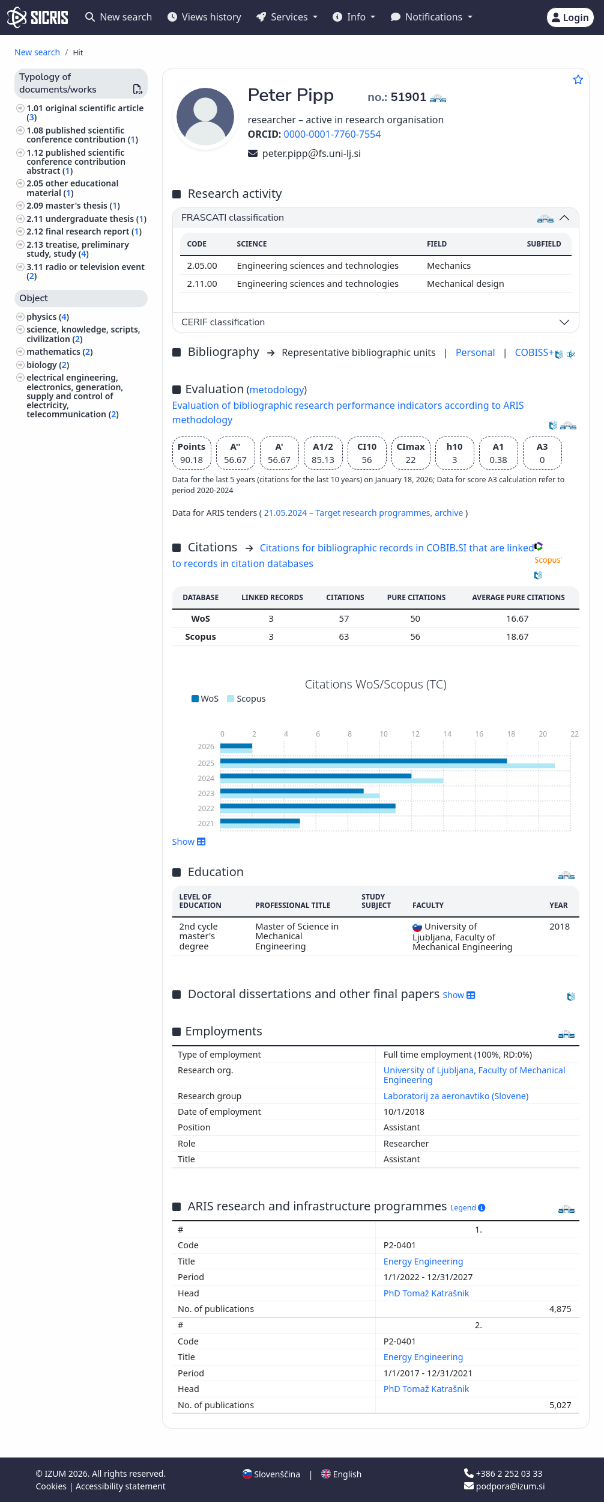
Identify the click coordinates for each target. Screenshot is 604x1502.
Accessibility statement (121, 1486)
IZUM (56, 1473)
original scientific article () (84, 112)
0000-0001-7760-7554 (332, 134)
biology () (47, 364)
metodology (277, 389)
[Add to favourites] (578, 79)
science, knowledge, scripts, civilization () (83, 333)
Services (283, 16)
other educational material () (72, 187)
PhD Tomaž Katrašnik (427, 1293)
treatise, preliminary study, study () (77, 249)
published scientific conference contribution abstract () (75, 161)
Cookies (52, 1486)
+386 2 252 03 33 (503, 1473)
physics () (47, 316)
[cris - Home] (37, 17)
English (341, 1474)
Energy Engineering (424, 1261)
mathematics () (59, 351)
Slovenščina (271, 1474)
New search (118, 16)
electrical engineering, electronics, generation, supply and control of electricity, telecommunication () (74, 396)
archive (450, 512)
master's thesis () (83, 205)
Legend (468, 1208)
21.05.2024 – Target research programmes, (349, 512)
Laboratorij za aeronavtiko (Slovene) (456, 1096)
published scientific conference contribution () (82, 134)
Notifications (428, 16)
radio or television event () (85, 271)
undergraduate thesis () (96, 218)
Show (189, 841)
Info (350, 16)
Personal (477, 352)
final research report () (94, 231)
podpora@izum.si (504, 1486)
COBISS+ (534, 352)
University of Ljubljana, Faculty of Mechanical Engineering (475, 1074)
